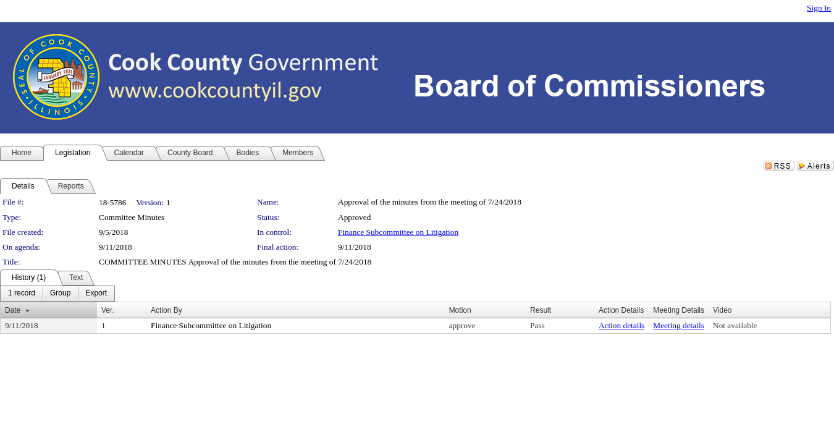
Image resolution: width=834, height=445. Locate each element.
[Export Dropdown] (96, 293)
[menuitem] (22, 293)
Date (12, 310)
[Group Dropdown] (60, 293)
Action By (166, 310)
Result (540, 310)
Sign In (819, 7)
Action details (621, 325)
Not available (735, 325)
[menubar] (57, 294)
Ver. (107, 310)
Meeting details (678, 325)
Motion (460, 310)
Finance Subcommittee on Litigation (398, 232)
